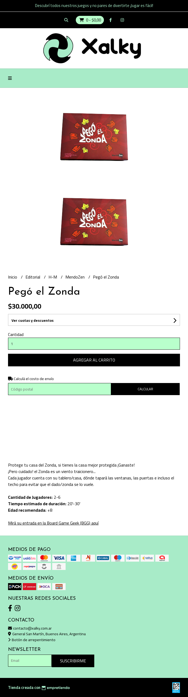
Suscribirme (73, 661)
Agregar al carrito (94, 360)
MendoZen (75, 277)
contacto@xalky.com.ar (30, 628)
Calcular (145, 389)
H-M (53, 277)
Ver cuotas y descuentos (33, 320)
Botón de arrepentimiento (31, 639)
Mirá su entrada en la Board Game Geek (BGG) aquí (53, 523)
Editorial (33, 277)
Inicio (13, 277)
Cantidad (16, 334)
